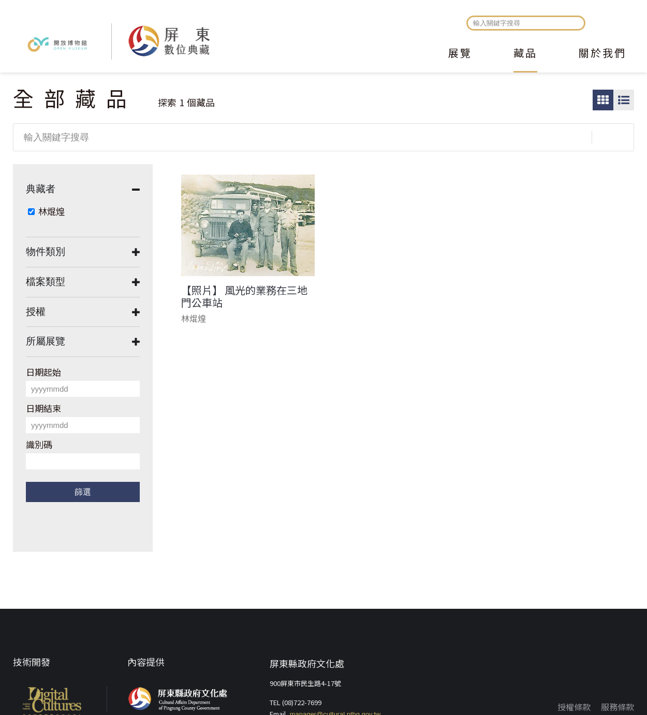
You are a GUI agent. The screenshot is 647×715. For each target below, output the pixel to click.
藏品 (525, 54)
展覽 (460, 54)
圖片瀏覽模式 (603, 100)
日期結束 (43, 408)
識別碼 (39, 444)
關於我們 (602, 54)
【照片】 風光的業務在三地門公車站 (244, 296)
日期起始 (43, 371)
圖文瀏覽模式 (623, 100)
